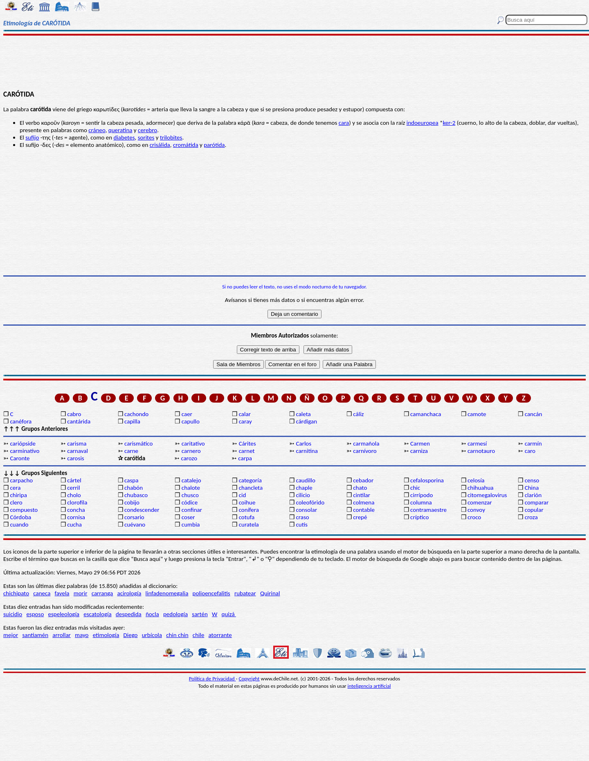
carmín (533, 443)
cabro (74, 414)
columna (421, 502)
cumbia (191, 524)
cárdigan (306, 421)
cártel (74, 480)
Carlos (303, 443)
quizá (229, 614)
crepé (360, 517)
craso (302, 517)
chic (415, 487)
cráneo (96, 130)
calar (245, 414)
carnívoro (364, 451)
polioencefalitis (211, 593)
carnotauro (481, 451)
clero (16, 502)
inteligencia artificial (369, 686)
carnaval (77, 451)
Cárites (247, 443)
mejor (10, 635)
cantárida (78, 421)
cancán (533, 414)
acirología (129, 593)
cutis (301, 524)
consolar (306, 509)
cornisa (76, 517)
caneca (41, 593)
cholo (74, 495)
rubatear (245, 593)
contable (364, 509)
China (532, 487)
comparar (537, 502)
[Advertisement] (294, 62)
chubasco (136, 495)
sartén (200, 614)
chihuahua (481, 487)
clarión (533, 495)
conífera (249, 509)
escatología (97, 614)
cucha (74, 524)
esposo (35, 614)
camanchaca (425, 414)
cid (242, 495)
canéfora (20, 421)
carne (131, 451)
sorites (146, 137)
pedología (175, 614)
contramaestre (428, 509)
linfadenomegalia (167, 593)
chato (360, 487)
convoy (476, 509)
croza (531, 517)
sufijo (32, 137)
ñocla (152, 614)
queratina (120, 130)
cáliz (358, 414)
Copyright (249, 678)
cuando (19, 524)
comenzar (480, 502)
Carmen (420, 443)
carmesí (477, 443)
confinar (192, 509)
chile (199, 635)
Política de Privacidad (212, 678)
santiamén (35, 635)
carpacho (21, 480)
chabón (133, 487)
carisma (76, 443)
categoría (250, 480)
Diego (131, 635)
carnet (247, 451)
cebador (363, 480)
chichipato (16, 593)
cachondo (136, 414)
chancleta (251, 487)
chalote (191, 487)
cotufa (247, 517)
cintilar (361, 495)
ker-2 (449, 122)
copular (534, 509)
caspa (131, 480)
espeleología (64, 614)
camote (477, 414)
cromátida (185, 145)
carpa (245, 458)
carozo (189, 458)
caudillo (305, 480)
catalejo (191, 480)
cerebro (147, 130)
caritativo (193, 443)
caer (187, 414)
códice (190, 502)
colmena (363, 502)
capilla (132, 421)
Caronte (19, 458)
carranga (102, 593)
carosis (75, 458)
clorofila (77, 502)
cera (15, 487)
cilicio (303, 495)
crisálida (160, 145)
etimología (106, 635)
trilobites (171, 137)
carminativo (24, 451)
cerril (73, 487)
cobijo (131, 502)
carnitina (306, 451)
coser (188, 517)
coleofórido (310, 502)
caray (245, 421)
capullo (191, 421)
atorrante (220, 635)
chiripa (18, 495)
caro (530, 451)
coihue (247, 502)
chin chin (177, 635)
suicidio (12, 614)
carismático (138, 443)
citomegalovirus (487, 495)
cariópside (22, 443)
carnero (191, 451)
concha (76, 509)
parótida (214, 145)
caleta (303, 414)
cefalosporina (427, 480)
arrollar (61, 635)
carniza (419, 451)
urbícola (152, 635)
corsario (134, 517)
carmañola (366, 443)
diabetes (124, 137)
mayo (81, 635)
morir (81, 593)
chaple (304, 487)
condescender (141, 509)
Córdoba (20, 517)
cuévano (134, 524)
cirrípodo (421, 495)
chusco (190, 495)
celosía (476, 480)
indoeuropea (422, 122)
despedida (129, 614)
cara (344, 122)
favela (62, 593)
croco (474, 517)
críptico (419, 517)
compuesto (24, 509)
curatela (249, 524)
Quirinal (270, 593)
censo (532, 480)
